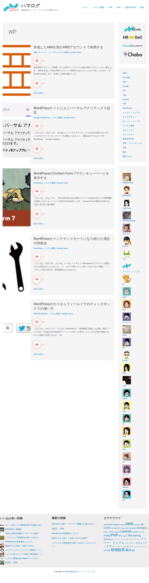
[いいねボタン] (37, 61)
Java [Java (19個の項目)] (111, 532)
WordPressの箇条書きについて (19, 542)
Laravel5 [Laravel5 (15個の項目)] (134, 532)
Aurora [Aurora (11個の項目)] (122, 525)
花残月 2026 (58, 532)
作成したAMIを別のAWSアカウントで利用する (70, 47)
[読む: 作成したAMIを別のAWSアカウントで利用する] (17, 70)
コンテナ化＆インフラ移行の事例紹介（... (23, 554)
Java (125, 95)
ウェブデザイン (129, 117)
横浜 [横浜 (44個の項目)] (128, 550)
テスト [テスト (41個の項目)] (110, 546)
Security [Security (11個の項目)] (124, 536)
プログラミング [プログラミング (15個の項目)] (131, 547)
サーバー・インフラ (47, 52)
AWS (119, 7)
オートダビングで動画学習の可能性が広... (23, 525)
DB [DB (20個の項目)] (142, 524)
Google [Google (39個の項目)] (141, 527)
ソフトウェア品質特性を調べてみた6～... (23, 537)
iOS (124, 90)
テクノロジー (128, 134)
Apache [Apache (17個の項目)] (117, 524)
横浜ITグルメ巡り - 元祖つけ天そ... (20, 546)
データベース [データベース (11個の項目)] (119, 547)
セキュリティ (128, 130)
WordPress (45, 117)
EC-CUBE (126, 77)
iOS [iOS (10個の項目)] (147, 528)
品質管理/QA (131, 7)
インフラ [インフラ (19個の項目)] (124, 539)
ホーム (87, 7)
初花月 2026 (11, 562)
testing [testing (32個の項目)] (137, 535)
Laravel (126, 99)
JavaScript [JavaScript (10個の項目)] (116, 532)
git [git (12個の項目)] (131, 528)
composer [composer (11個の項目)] (137, 525)
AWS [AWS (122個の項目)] (129, 524)
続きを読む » (39, 93)
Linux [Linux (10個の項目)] (140, 532)
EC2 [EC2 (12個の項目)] (119, 528)
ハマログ (30, 5)
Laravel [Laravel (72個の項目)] (125, 531)
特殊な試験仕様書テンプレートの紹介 (22, 533)
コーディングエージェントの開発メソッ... (23, 550)
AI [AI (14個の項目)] (104, 525)
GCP (124, 82)
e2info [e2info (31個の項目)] (107, 527)
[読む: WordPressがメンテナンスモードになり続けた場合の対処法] (17, 264)
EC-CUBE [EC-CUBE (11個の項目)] (114, 528)
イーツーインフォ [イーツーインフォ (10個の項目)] (134, 540)
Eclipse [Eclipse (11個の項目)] (123, 528)
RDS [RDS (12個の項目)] (119, 536)
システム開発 (100, 7)
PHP (112, 7)
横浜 (142, 7)
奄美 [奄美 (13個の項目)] (108, 551)
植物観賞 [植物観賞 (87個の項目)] (118, 550)
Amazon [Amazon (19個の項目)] (109, 524)
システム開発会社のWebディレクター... (22, 558)
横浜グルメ (127, 156)
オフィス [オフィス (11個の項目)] (132, 543)
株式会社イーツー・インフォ (82, 571)
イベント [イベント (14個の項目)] (116, 540)
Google (37, 117)
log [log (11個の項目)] (143, 532)
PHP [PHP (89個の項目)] (114, 535)
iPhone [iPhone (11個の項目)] (106, 532)
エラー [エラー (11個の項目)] (127, 543)
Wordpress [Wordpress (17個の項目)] (108, 539)
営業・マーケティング (132, 143)
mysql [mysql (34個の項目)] (107, 535)
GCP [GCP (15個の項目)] (127, 528)
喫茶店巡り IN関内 (13, 529)
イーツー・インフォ (131, 112)
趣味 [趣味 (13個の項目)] (133, 551)
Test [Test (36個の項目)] (130, 535)
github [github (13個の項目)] (134, 528)
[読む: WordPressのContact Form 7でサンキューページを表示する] (17, 199)
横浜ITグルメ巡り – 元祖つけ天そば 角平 (69, 541)
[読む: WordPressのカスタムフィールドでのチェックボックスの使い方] (17, 329)
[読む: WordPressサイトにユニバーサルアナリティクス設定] (17, 133)
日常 (124, 147)
